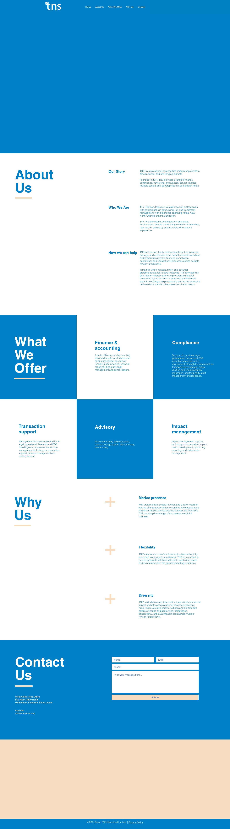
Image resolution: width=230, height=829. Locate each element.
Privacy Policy (135, 822)
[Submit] (155, 697)
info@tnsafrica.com (25, 713)
